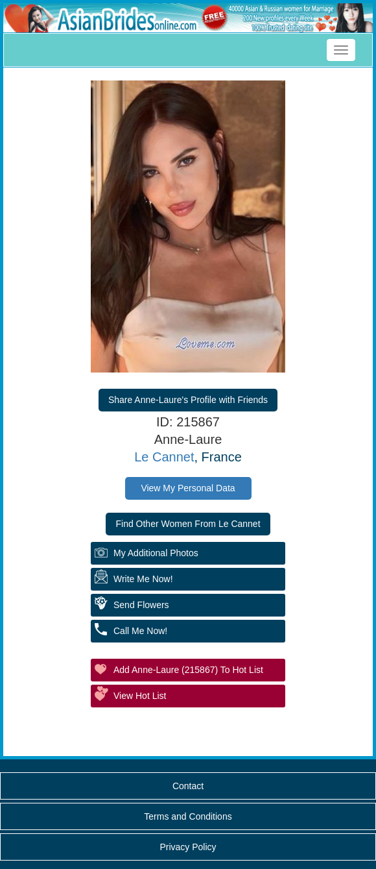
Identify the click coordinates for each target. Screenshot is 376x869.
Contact (188, 786)
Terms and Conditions (187, 816)
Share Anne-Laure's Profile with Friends (188, 400)
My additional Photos (155, 553)
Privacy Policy (187, 847)
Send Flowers (141, 605)
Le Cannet (164, 457)
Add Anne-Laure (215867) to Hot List (188, 670)
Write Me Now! (143, 579)
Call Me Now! (140, 631)
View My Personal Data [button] (188, 488)
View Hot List (139, 696)
